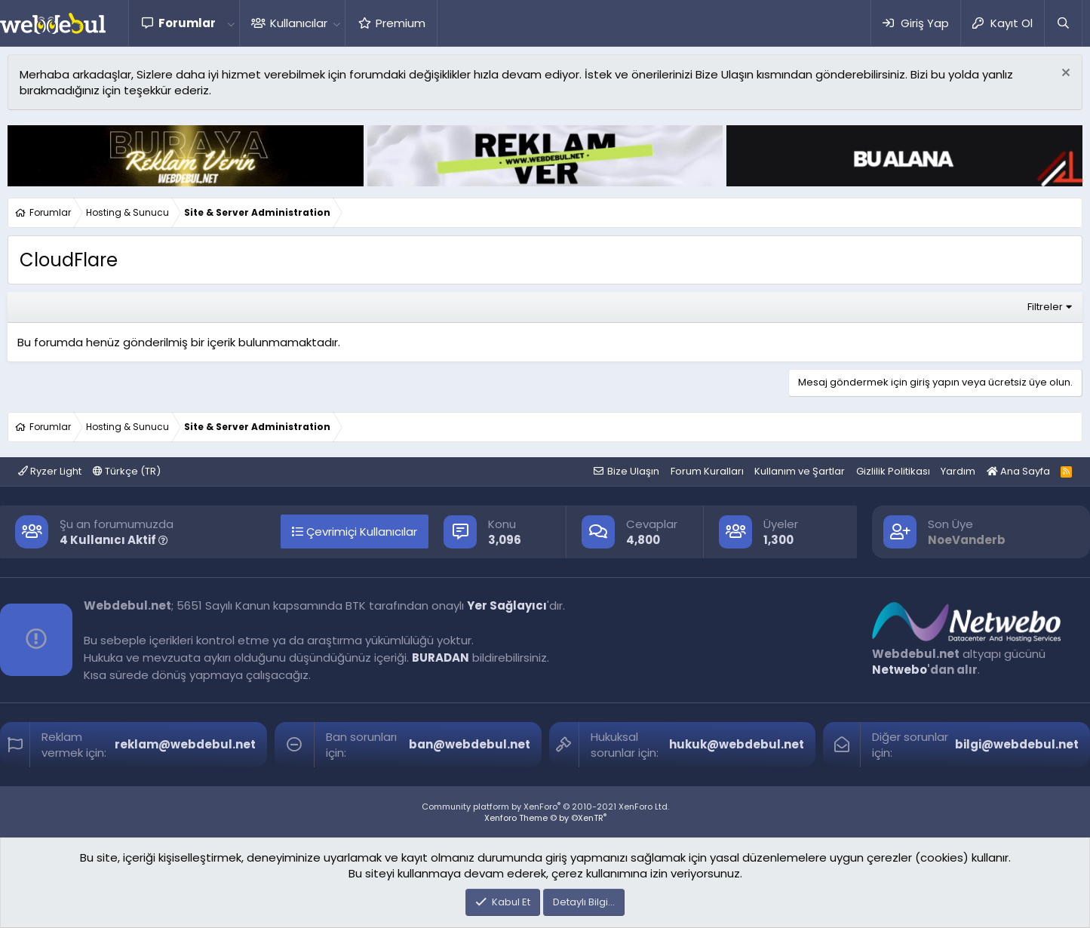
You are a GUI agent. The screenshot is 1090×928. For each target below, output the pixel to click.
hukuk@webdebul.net (736, 744)
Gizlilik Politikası (893, 471)
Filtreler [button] (1045, 307)
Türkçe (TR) (127, 471)
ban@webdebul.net (469, 744)
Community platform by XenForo (545, 806)
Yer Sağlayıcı (507, 605)
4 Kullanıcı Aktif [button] (114, 540)
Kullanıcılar (298, 23)
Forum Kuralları (707, 471)
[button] (231, 23)
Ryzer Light (49, 471)
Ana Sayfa (1018, 471)
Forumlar (187, 23)
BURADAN (440, 657)
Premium (400, 23)
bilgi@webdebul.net (1017, 744)
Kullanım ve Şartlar (799, 471)
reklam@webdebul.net (185, 744)
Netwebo (899, 670)
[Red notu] (1064, 74)
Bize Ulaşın (633, 471)
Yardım (958, 471)
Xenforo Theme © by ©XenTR (545, 818)
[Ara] (1063, 23)
